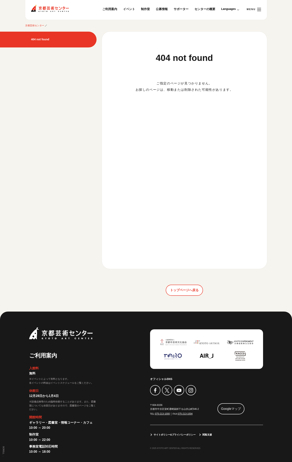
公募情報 (162, 9)
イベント (129, 9)
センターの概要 (204, 9)
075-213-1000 (162, 413)
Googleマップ (231, 408)
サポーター (181, 9)
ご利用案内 (109, 9)
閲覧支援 (207, 434)
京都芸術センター (50, 8)
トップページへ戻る (184, 290)
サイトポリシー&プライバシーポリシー (175, 434)
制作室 (145, 9)
